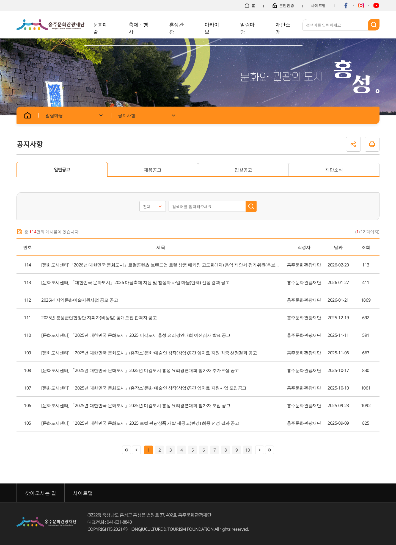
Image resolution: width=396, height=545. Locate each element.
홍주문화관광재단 (50, 24)
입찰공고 (243, 170)
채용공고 (152, 170)
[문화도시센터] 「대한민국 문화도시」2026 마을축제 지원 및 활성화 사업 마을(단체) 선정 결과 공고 (135, 282)
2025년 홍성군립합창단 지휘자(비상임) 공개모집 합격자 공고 (99, 318)
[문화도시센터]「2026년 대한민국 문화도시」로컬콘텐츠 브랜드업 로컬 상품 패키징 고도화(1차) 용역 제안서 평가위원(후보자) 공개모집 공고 (160, 265)
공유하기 (353, 144)
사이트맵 (318, 5)
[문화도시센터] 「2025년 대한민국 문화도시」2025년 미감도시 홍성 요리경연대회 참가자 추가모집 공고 (140, 370)
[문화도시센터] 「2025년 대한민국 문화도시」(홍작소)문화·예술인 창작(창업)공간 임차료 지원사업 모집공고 (143, 388)
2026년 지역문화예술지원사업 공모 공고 (79, 300)
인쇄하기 (372, 144)
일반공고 (62, 170)
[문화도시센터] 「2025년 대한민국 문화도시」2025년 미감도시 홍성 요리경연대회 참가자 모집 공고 (135, 405)
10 (246, 450)
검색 (374, 24)
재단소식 (334, 170)
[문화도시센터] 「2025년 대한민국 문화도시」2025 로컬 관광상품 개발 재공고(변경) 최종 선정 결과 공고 (140, 423)
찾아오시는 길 (40, 493)
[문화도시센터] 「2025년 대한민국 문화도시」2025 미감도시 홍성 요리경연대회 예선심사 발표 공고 (135, 335)
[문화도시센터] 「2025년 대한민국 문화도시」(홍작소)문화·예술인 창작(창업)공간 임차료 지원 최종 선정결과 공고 (149, 353)
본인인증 (283, 5)
